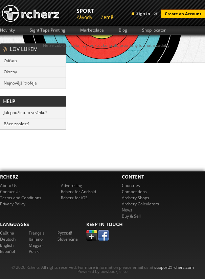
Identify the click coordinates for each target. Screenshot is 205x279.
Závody (84, 17)
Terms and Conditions (20, 198)
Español (7, 251)
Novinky (7, 30)
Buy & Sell (131, 216)
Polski (34, 251)
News (127, 210)
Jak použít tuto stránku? (25, 112)
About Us (8, 185)
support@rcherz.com (174, 267)
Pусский (65, 233)
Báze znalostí (16, 124)
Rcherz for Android (78, 191)
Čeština (7, 233)
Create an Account (183, 14)
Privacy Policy (12, 204)
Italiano (36, 239)
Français (37, 233)
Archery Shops (135, 198)
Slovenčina (68, 239)
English (7, 245)
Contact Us (10, 191)
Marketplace (92, 30)
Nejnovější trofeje (20, 83)
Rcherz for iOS (74, 198)
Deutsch (8, 239)
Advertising (71, 185)
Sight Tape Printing (47, 30)
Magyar (36, 245)
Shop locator (154, 30)
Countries (131, 185)
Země (107, 17)
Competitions (134, 191)
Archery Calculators (140, 204)
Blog (123, 30)
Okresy (10, 72)
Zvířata (10, 60)
